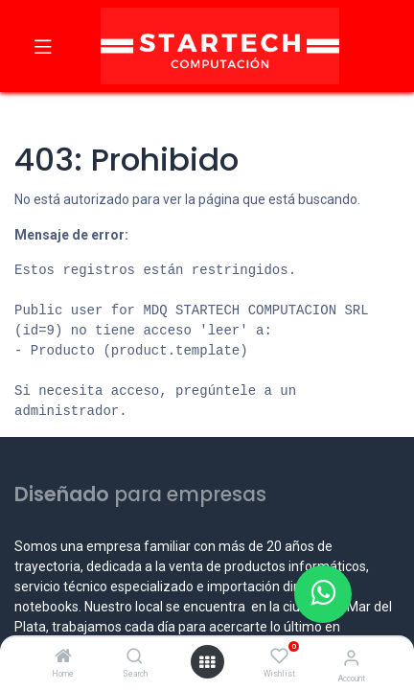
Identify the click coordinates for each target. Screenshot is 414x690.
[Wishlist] (279, 656)
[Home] (63, 657)
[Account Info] (351, 658)
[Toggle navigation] (43, 46)
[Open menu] (207, 662)
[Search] (135, 657)
